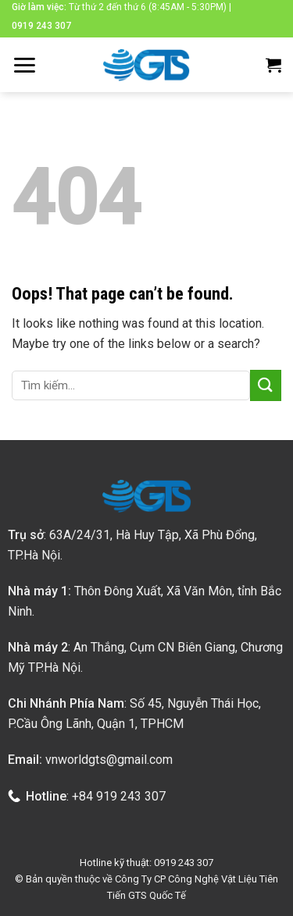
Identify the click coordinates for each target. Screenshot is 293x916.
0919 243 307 (41, 25)
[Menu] (24, 65)
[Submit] (265, 385)
